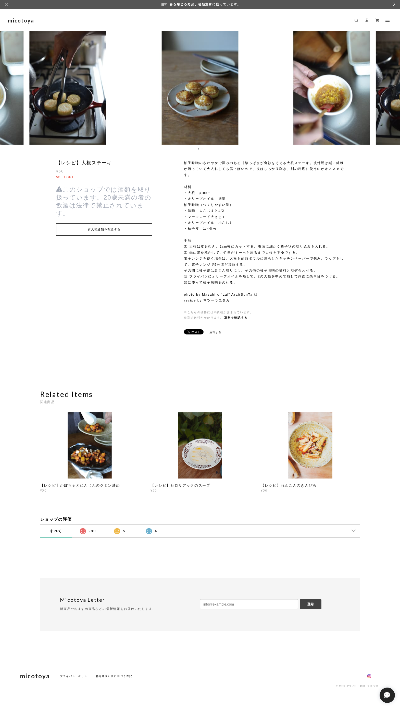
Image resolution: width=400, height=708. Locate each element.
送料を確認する (235, 317)
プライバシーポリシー (75, 676)
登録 (310, 604)
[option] (200, 87)
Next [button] (392, 87)
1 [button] (198, 148)
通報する (215, 332)
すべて (56, 531)
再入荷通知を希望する (104, 229)
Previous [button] (7, 87)
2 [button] (202, 148)
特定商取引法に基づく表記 (114, 676)
